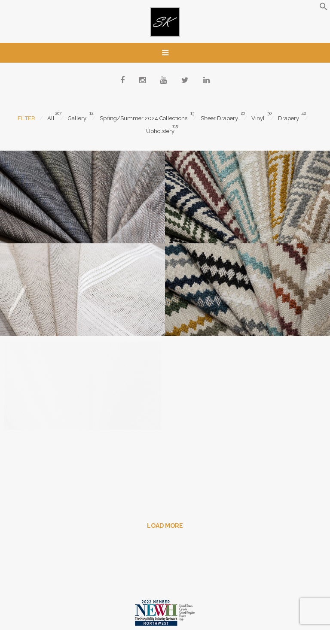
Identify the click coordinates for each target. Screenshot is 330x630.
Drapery (288, 118)
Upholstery (160, 131)
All (51, 118)
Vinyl (258, 118)
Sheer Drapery (219, 118)
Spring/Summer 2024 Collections (143, 118)
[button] (323, 8)
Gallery (77, 118)
